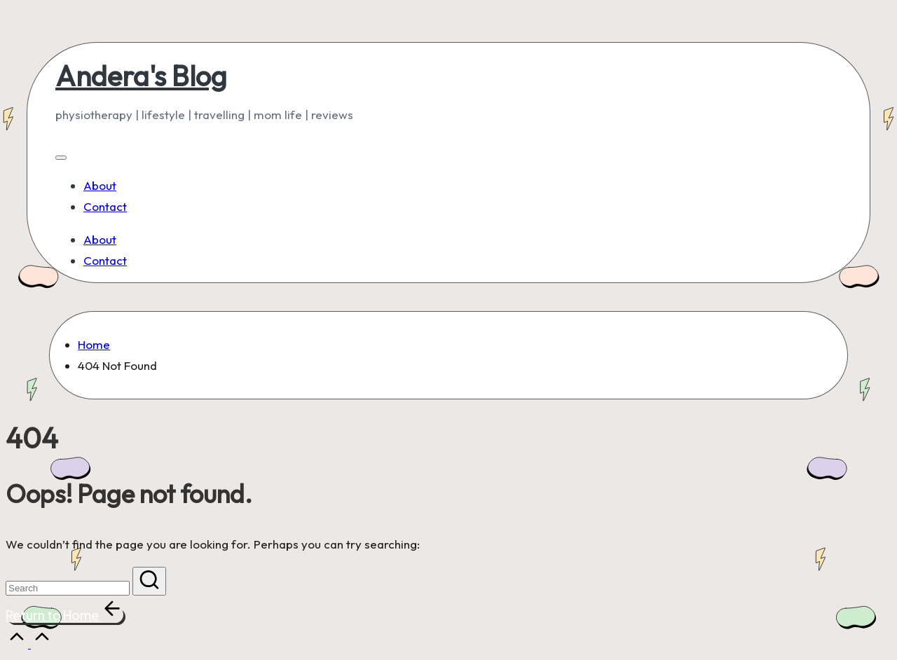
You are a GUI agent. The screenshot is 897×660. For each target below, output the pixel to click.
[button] (149, 581)
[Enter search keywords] (68, 588)
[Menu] (61, 158)
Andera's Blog (141, 75)
